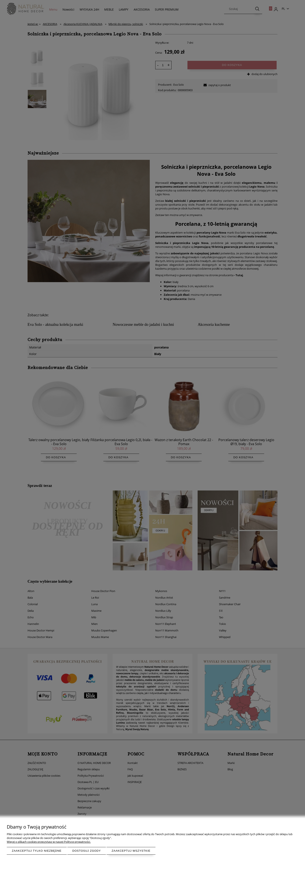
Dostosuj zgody (86, 850)
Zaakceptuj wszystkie (131, 850)
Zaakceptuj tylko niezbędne (37, 850)
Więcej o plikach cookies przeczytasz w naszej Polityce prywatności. (49, 842)
